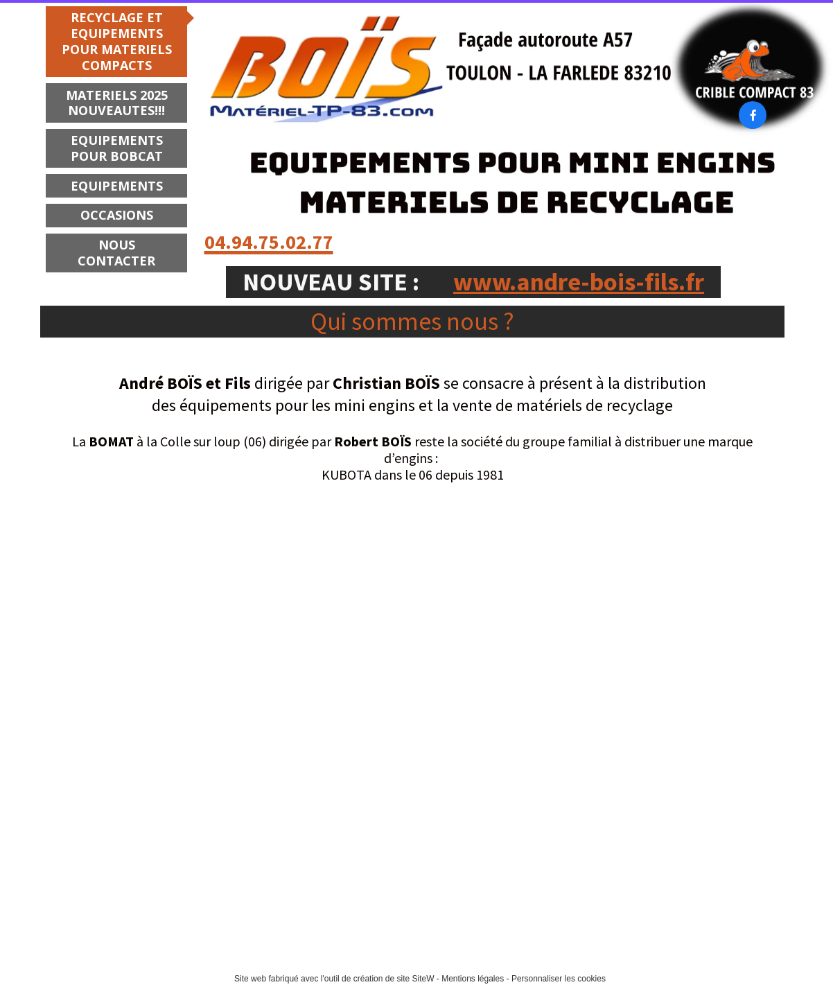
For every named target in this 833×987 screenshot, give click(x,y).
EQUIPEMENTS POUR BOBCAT (117, 148)
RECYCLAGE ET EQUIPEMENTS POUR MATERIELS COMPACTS (117, 41)
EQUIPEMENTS (117, 185)
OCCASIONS (116, 215)
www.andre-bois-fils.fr (578, 281)
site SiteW (415, 979)
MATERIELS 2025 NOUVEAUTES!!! (117, 103)
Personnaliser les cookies (558, 979)
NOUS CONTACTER (116, 252)
